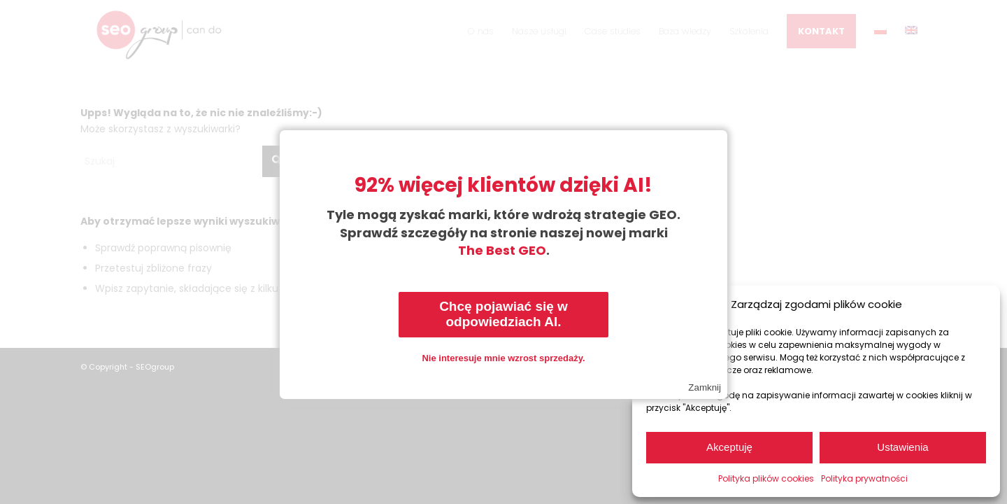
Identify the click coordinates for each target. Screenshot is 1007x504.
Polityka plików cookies (766, 478)
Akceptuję (729, 447)
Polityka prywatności (864, 478)
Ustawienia (902, 447)
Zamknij (704, 387)
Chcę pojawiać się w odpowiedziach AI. (503, 314)
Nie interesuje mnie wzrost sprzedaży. (503, 358)
